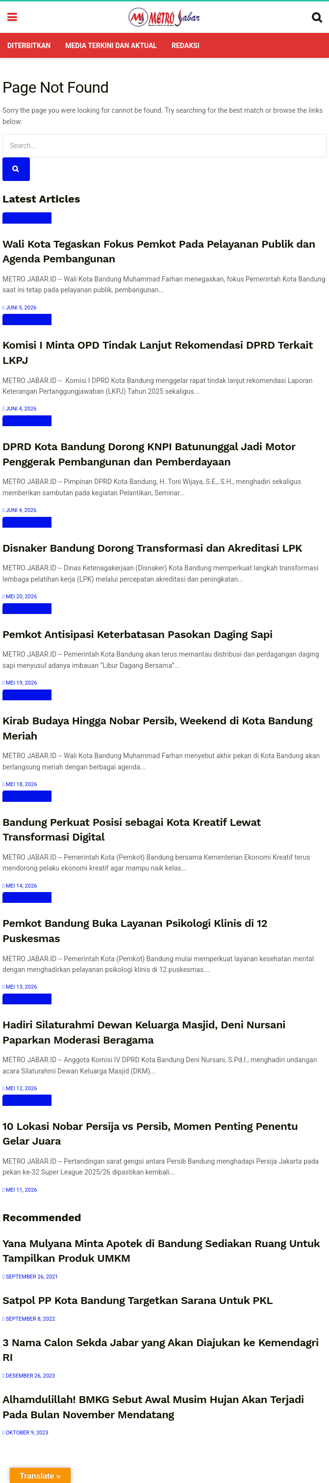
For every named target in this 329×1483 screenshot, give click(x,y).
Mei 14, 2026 (19, 886)
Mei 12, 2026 (19, 1088)
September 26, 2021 (30, 1277)
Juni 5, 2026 (19, 308)
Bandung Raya (26, 217)
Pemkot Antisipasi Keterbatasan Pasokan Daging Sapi (137, 634)
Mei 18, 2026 (19, 784)
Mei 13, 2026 (19, 987)
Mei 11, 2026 (19, 1190)
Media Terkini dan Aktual (111, 46)
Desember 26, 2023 (28, 1376)
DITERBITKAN (29, 46)
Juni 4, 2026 (19, 409)
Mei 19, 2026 (19, 683)
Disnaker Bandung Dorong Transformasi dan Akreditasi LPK (152, 548)
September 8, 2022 (28, 1319)
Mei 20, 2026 (19, 596)
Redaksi (186, 46)
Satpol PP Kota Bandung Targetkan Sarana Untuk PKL (137, 1300)
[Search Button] (16, 169)
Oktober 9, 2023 (25, 1433)
